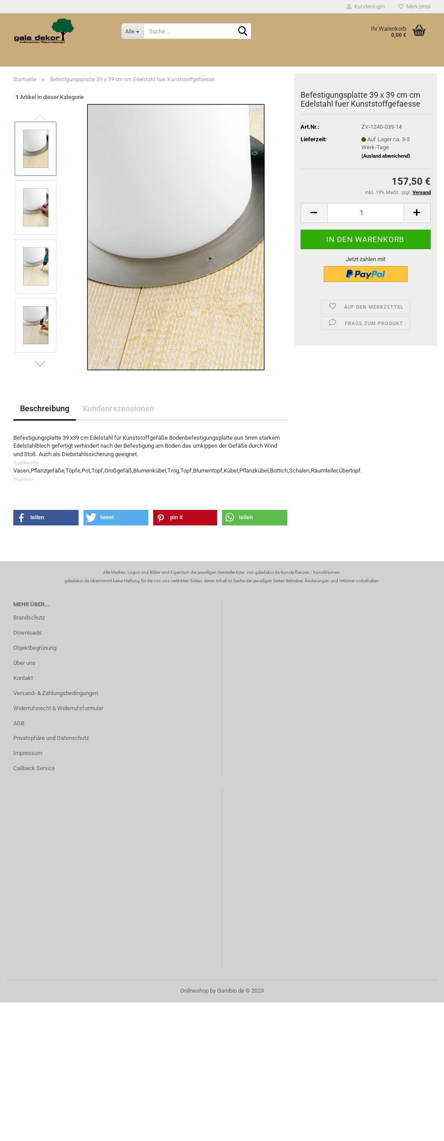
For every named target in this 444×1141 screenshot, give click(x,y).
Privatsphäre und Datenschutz (51, 738)
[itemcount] (365, 213)
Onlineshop (194, 990)
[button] (40, 363)
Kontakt (23, 678)
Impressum (27, 753)
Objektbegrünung (34, 647)
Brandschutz (29, 617)
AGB (18, 723)
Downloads (27, 632)
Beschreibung (44, 408)
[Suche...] (132, 31)
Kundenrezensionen (118, 408)
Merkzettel (414, 7)
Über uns (24, 663)
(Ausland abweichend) (385, 156)
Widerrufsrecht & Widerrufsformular (58, 708)
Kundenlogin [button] (366, 7)
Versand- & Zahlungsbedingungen (55, 693)
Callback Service (34, 768)
